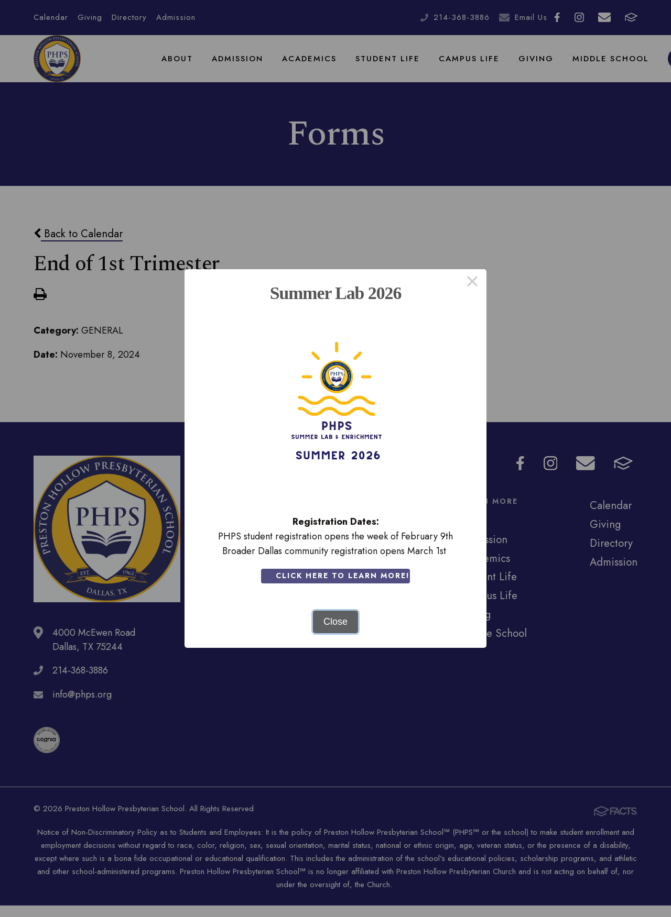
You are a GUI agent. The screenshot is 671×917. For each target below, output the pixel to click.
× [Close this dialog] (472, 283)
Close (335, 621)
